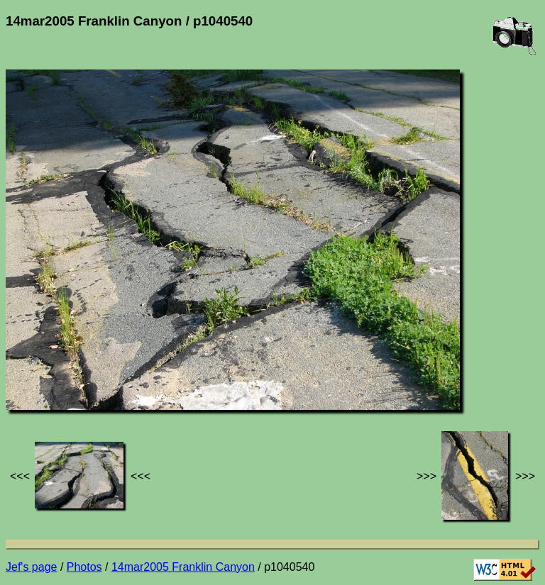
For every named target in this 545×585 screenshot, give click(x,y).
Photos (84, 567)
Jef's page (31, 567)
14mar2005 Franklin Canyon (183, 567)
